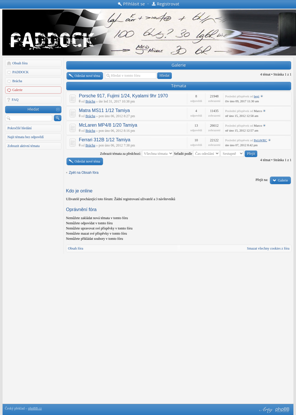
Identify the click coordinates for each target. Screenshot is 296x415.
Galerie (17, 90)
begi (256, 96)
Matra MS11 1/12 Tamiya (104, 110)
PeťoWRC (260, 140)
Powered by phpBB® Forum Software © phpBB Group (282, 410)
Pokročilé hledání (19, 128)
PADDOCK (20, 72)
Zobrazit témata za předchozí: (136, 154)
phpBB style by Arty (265, 410)
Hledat (33, 109)
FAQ (15, 100)
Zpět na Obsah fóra (83, 172)
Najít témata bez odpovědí (25, 137)
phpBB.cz (35, 408)
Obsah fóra (20, 63)
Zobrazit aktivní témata (23, 146)
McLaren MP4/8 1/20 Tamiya (108, 125)
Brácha (17, 81)
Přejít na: (262, 180)
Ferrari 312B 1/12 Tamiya (104, 139)
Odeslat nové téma (87, 76)
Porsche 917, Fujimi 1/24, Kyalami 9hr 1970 (123, 95)
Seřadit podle (197, 154)
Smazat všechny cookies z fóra (268, 248)
